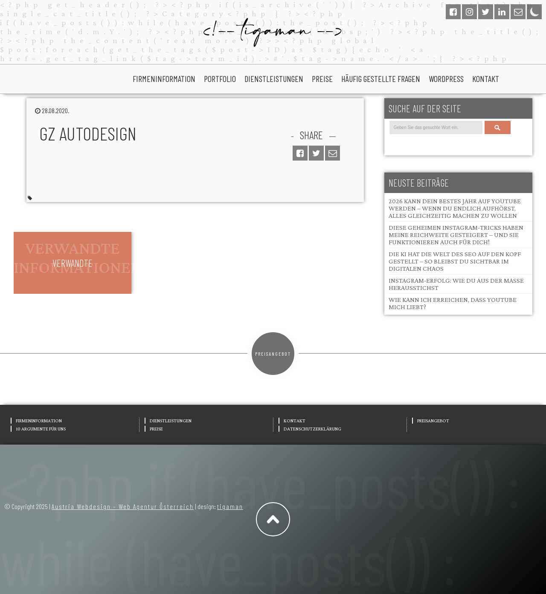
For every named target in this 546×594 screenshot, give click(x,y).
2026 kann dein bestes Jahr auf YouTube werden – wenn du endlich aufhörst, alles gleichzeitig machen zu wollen (455, 208)
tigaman (230, 506)
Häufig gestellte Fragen (380, 78)
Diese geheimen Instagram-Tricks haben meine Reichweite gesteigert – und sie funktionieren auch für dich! (456, 235)
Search (497, 127)
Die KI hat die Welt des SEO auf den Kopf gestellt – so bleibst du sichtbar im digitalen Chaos (455, 261)
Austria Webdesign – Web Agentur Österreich (123, 506)
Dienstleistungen (273, 78)
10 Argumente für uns (41, 429)
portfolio (220, 78)
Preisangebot (273, 354)
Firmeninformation (164, 78)
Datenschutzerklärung (312, 429)
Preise (322, 78)
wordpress (446, 78)
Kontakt (485, 78)
